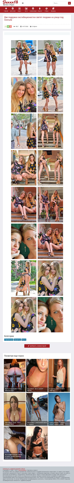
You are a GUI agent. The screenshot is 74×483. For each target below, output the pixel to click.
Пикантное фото (12, 3)
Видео (19, 9)
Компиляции (33, 9)
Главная (6, 9)
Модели (40, 9)
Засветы (17, 340)
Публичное (9, 340)
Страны (46, 9)
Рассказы (53, 9)
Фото (26, 9)
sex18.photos (22, 470)
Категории (13, 9)
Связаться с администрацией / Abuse (14, 468)
